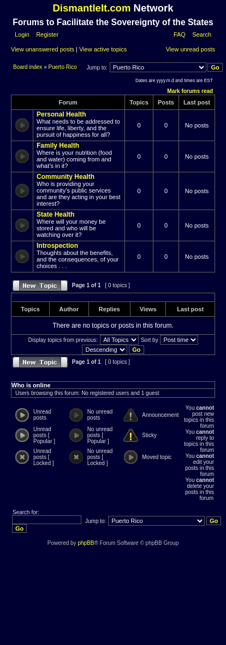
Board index (28, 67)
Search (201, 34)
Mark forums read (190, 91)
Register (46, 34)
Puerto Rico (63, 67)
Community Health (65, 177)
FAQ (180, 34)
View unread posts (190, 49)
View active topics (103, 49)
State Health (55, 214)
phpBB (86, 543)
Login (22, 34)
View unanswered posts (42, 49)
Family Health (58, 145)
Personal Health (61, 114)
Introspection (57, 245)
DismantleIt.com (91, 8)
